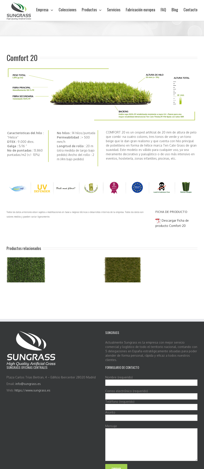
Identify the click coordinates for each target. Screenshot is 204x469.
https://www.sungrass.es (32, 390)
